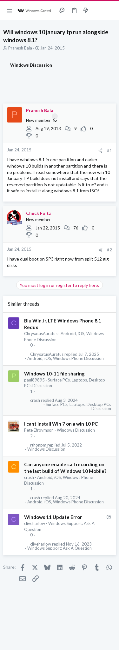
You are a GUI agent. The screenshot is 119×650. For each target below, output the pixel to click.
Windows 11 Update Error (53, 517)
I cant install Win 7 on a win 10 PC (61, 424)
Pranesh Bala (20, 47)
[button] (9, 10)
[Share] (100, 151)
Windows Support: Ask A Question (59, 548)
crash (35, 400)
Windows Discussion (76, 430)
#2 (109, 249)
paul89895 (34, 379)
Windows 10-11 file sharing (54, 373)
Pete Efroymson (39, 430)
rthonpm (38, 445)
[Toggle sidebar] (98, 11)
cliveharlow (34, 523)
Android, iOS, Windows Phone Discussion (65, 358)
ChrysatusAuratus (40, 333)
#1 (109, 150)
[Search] (110, 10)
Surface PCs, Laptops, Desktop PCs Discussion (78, 406)
